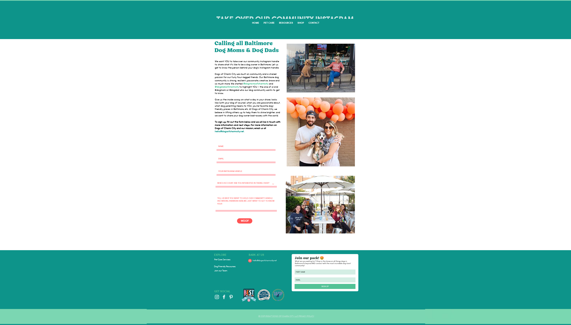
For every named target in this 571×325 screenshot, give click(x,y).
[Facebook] (224, 297)
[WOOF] (244, 220)
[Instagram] (217, 297)
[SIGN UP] (325, 286)
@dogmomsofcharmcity (255, 83)
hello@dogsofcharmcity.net (229, 131)
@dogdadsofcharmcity (227, 87)
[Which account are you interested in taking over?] (246, 184)
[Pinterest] (231, 297)
